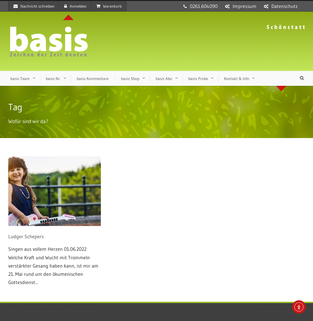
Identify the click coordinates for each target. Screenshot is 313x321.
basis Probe (198, 78)
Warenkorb (109, 6)
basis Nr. (53, 78)
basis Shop (130, 78)
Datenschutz (284, 6)
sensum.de (293, 312)
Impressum (244, 6)
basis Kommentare (93, 78)
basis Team (20, 78)
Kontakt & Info (236, 78)
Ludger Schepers (26, 236)
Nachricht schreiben (33, 6)
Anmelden (75, 6)
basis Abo (164, 78)
